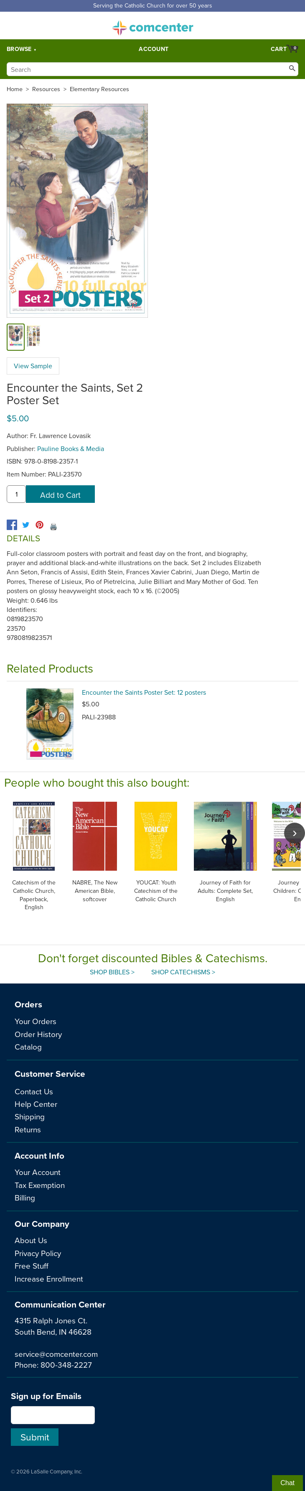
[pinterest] (39, 525)
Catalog (28, 1046)
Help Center (36, 1103)
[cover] (16, 337)
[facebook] (12, 525)
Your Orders (35, 1021)
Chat (287, 1482)
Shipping (30, 1116)
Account (153, 49)
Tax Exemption (40, 1184)
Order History (38, 1034)
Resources (46, 89)
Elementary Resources (99, 89)
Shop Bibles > (112, 971)
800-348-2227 (66, 1364)
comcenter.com (152, 25)
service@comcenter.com (56, 1353)
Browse (19, 49)
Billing (25, 1197)
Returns (28, 1129)
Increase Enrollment (49, 1278)
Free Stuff (31, 1265)
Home (15, 89)
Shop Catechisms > (183, 971)
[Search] (152, 69)
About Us (31, 1240)
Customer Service (50, 1073)
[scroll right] (294, 833)
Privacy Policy (38, 1253)
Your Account (38, 1172)
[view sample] (34, 337)
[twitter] (25, 525)
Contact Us (34, 1091)
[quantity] (16, 494)
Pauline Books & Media (70, 448)
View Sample (33, 365)
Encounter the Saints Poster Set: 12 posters (144, 692)
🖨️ (53, 526)
